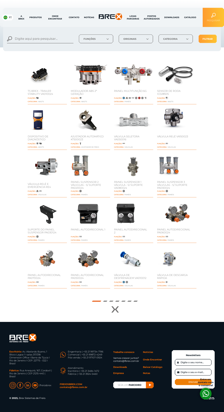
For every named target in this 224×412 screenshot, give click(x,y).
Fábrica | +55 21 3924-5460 (83, 373)
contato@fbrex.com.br (73, 387)
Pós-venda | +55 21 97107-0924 (85, 357)
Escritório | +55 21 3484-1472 (83, 370)
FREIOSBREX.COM (71, 384)
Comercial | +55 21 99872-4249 (85, 354)
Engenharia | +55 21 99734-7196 (85, 351)
